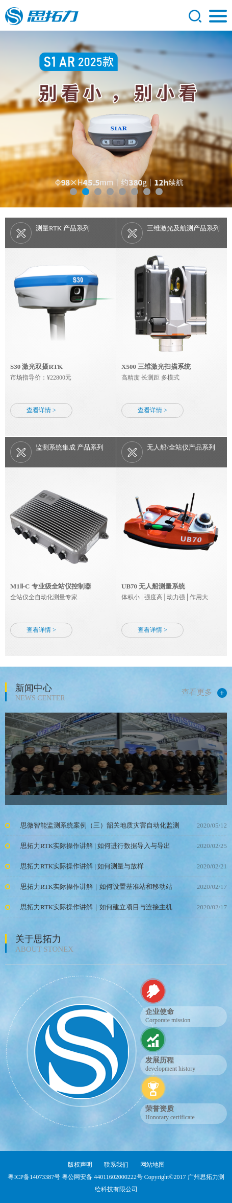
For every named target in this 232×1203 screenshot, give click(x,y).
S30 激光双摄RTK (36, 366)
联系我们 (116, 1164)
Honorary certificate (170, 1117)
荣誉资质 (159, 1109)
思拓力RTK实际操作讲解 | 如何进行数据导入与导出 (95, 846)
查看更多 (204, 693)
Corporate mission (167, 1020)
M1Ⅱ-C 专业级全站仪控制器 (50, 586)
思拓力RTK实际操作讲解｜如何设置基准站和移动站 (96, 886)
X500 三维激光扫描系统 (156, 366)
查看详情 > (41, 410)
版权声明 (80, 1164)
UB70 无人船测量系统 (153, 586)
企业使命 (159, 1012)
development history (170, 1068)
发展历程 (159, 1060)
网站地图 (152, 1164)
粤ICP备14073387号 (34, 1177)
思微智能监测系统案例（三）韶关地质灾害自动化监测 (99, 825)
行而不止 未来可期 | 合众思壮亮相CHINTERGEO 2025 (103, 631)
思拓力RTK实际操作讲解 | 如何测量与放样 (82, 866)
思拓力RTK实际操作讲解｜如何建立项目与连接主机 (96, 907)
